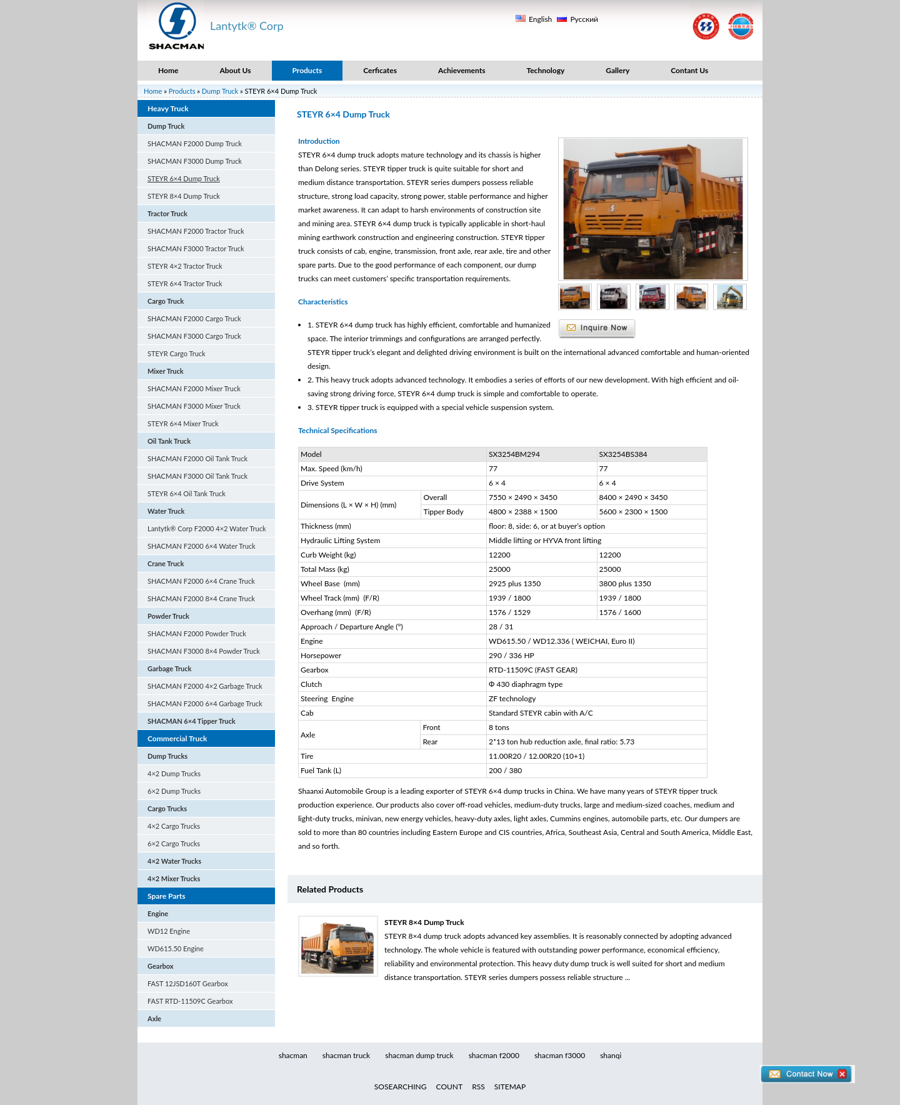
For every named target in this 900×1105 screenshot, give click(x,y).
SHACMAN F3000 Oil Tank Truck (198, 476)
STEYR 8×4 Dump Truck (184, 196)
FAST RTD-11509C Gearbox (190, 1001)
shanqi (610, 1055)
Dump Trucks (168, 756)
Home (168, 70)
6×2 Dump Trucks (174, 791)
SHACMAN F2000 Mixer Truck (194, 388)
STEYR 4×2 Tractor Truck (185, 266)
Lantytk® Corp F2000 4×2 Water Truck (207, 528)
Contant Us (689, 70)
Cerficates (380, 70)
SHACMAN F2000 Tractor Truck (196, 231)
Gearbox (161, 966)
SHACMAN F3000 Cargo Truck (194, 336)
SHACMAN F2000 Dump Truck (195, 143)
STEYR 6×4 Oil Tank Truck (187, 493)
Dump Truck (220, 91)
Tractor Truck (168, 213)
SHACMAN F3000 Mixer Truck (194, 406)
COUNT (449, 1086)
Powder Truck (168, 616)
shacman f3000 (559, 1055)
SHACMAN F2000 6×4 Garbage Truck (205, 703)
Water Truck (166, 511)
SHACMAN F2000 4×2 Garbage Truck (205, 686)
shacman (293, 1055)
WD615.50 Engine (176, 948)
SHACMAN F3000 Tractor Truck (196, 248)
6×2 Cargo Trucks (174, 843)
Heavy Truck (168, 108)
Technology (545, 70)
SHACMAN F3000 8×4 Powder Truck (204, 651)
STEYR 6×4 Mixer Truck (183, 423)
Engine (158, 913)
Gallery (617, 70)
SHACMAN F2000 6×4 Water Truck (202, 546)
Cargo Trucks (167, 808)
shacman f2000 (494, 1055)
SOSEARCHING (400, 1086)
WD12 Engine (169, 931)
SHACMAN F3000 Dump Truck (195, 161)
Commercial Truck (177, 738)
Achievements (461, 70)
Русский (584, 19)
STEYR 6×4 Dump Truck (184, 178)
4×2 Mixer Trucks (174, 878)
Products (307, 70)
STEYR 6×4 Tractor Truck (185, 283)
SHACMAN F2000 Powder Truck (197, 633)
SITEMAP (510, 1086)
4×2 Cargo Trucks (174, 826)
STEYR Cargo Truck (177, 353)
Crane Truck (166, 563)
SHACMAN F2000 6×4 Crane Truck (201, 581)
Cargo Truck (166, 301)
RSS (478, 1086)
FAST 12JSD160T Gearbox (188, 983)
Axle (154, 1018)
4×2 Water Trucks (174, 861)
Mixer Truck (166, 371)
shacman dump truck (419, 1055)
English (540, 19)
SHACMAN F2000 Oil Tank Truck (198, 458)
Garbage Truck (169, 668)
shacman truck (346, 1055)
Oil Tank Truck (169, 441)
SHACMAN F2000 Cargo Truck (194, 318)
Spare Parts (167, 896)
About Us (235, 70)
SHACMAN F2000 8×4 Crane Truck (201, 598)
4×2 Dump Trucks (174, 773)
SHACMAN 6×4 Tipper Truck (192, 721)
